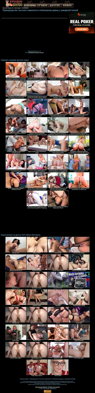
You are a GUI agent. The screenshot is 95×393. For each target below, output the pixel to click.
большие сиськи (39, 52)
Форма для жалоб (54, 387)
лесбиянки (31, 52)
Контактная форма (41, 387)
